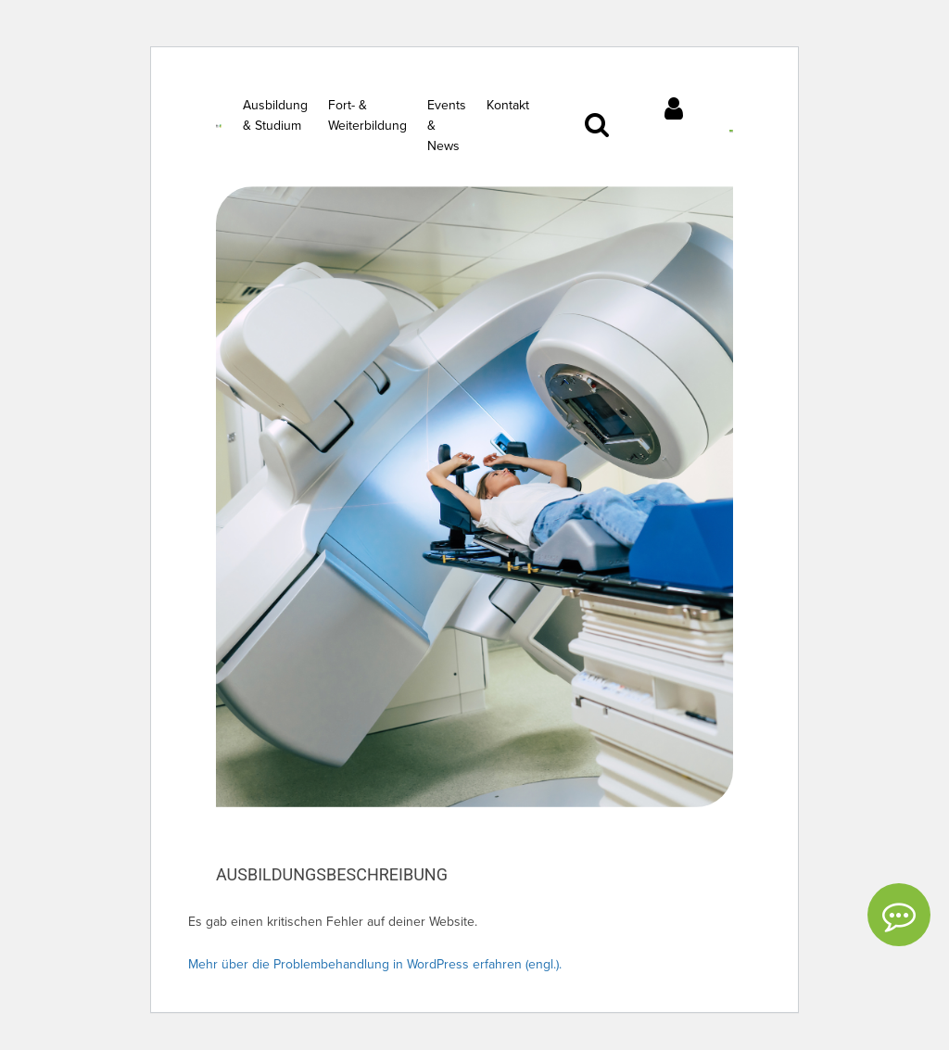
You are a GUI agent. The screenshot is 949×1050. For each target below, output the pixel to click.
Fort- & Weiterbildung (367, 115)
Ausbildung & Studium (275, 115)
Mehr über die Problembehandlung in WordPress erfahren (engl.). (375, 964)
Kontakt (508, 105)
